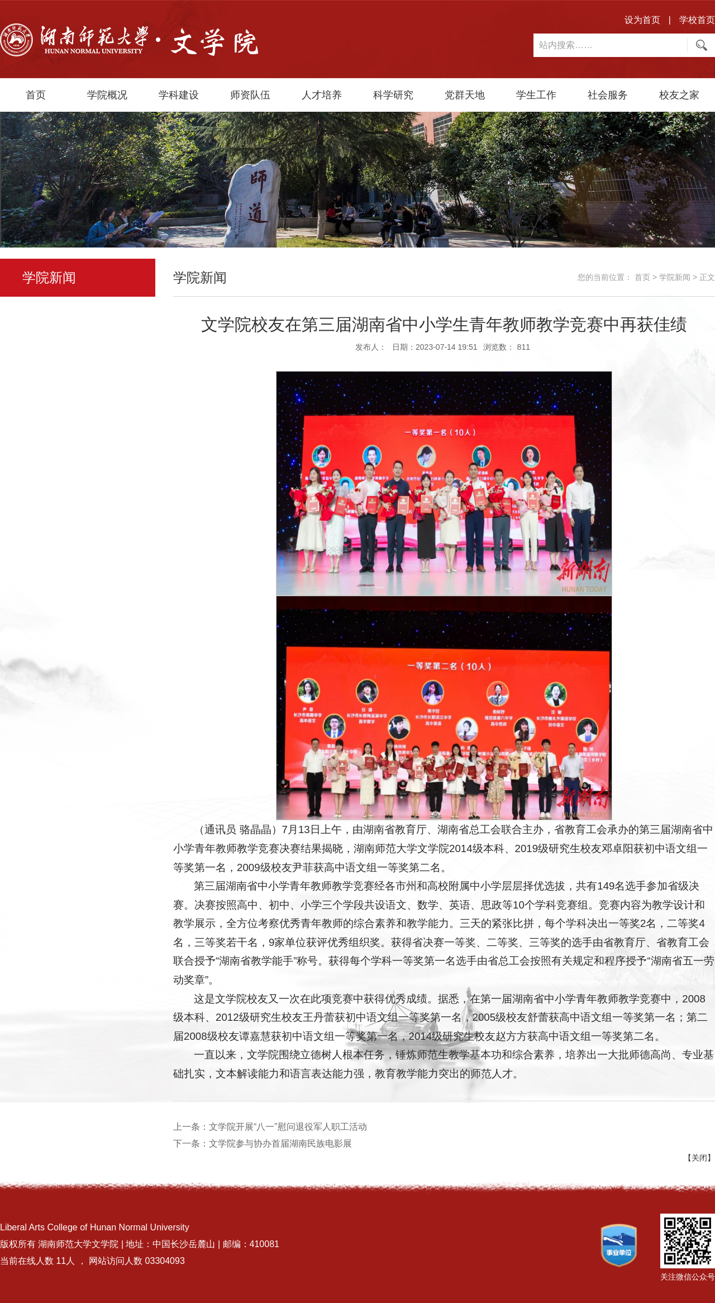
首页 (36, 95)
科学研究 (393, 95)
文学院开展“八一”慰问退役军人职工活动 (288, 1126)
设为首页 (642, 20)
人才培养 (322, 95)
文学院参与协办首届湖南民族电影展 (280, 1143)
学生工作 (536, 95)
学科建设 (179, 95)
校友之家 (679, 95)
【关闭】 (699, 1157)
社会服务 (608, 95)
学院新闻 (674, 277)
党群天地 (465, 95)
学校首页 (697, 20)
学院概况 (107, 95)
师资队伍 (250, 95)
